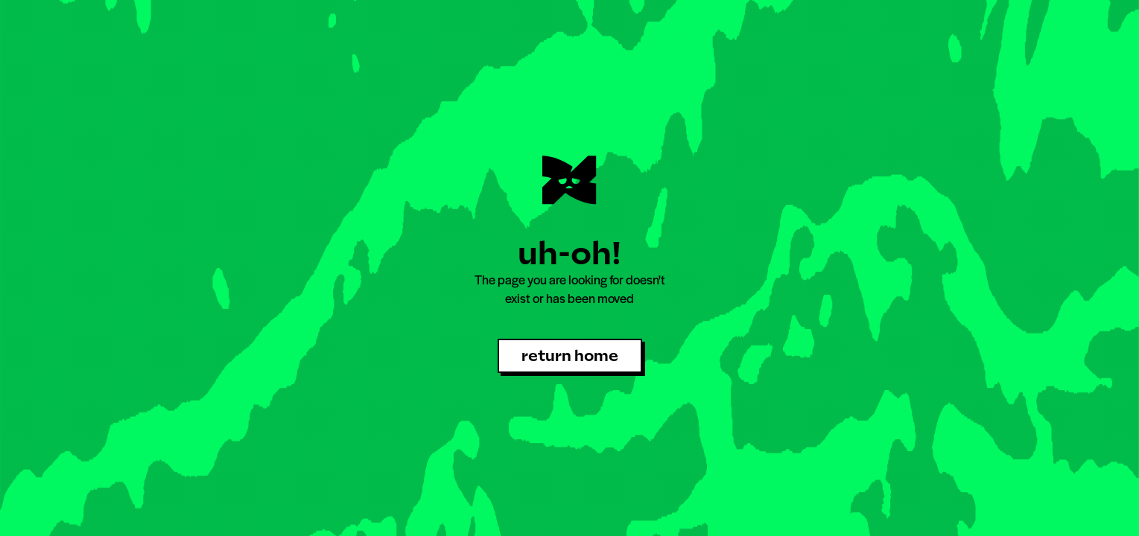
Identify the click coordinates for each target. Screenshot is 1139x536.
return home (569, 356)
